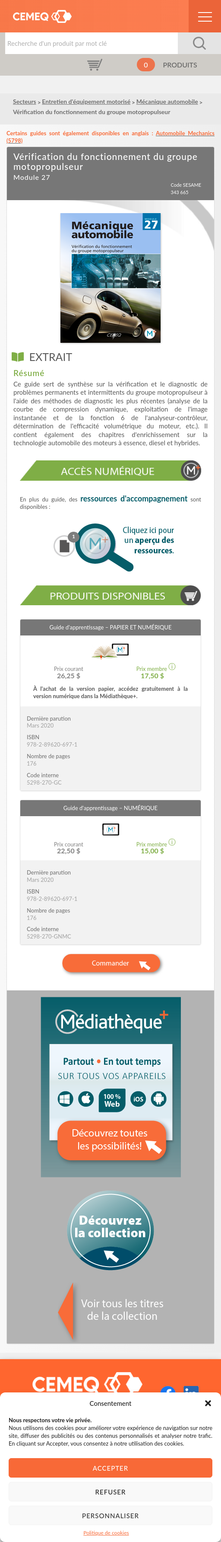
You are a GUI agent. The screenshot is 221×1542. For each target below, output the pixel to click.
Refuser (110, 1492)
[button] (208, 1403)
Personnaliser (110, 1516)
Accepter (110, 1468)
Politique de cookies (106, 1532)
